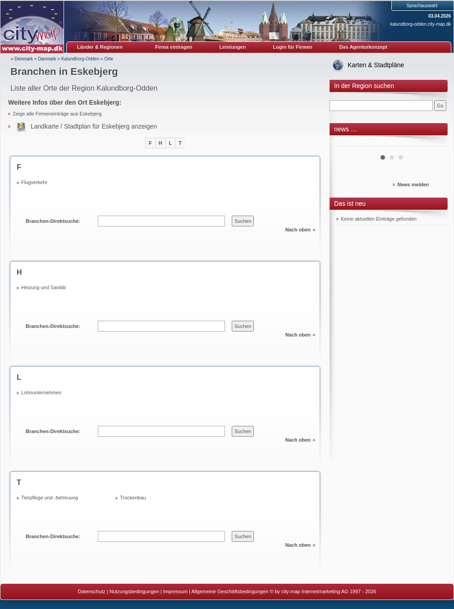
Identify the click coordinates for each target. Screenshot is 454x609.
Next (435, 142)
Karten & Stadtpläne (376, 65)
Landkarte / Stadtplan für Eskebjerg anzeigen (94, 126)
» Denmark (22, 58)
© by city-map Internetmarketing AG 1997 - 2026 (323, 591)
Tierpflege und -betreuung (49, 497)
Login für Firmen (292, 47)
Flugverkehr (34, 182)
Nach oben (298, 229)
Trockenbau (133, 497)
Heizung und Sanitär (43, 287)
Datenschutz (91, 591)
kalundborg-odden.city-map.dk (420, 24)
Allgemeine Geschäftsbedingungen (230, 591)
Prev (348, 142)
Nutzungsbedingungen (134, 591)
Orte (108, 58)
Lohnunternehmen (41, 392)
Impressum (175, 591)
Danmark (47, 58)
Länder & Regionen (100, 47)
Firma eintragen (174, 47)
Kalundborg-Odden (80, 58)
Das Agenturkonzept (363, 47)
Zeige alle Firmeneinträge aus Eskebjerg (57, 113)
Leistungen (233, 47)
